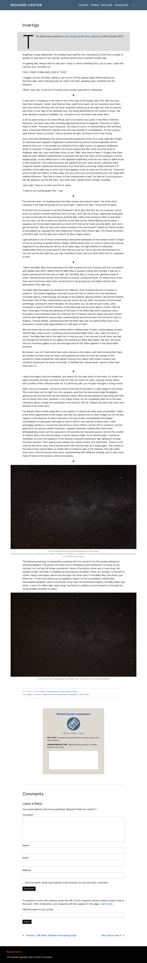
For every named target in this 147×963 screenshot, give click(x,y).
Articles (42, 691)
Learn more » (107, 904)
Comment (28, 815)
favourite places (62, 694)
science (81, 694)
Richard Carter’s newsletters (73, 714)
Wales (87, 694)
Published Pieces (65, 691)
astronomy (37, 694)
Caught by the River (49, 694)
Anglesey (30, 694)
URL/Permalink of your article (37, 909)
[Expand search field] (133, 5)
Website (26, 870)
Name (26, 845)
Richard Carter (26, 5)
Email (26, 857)
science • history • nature (73, 733)
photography (73, 694)
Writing (74, 691)
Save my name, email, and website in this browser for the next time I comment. (66, 882)
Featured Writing (52, 691)
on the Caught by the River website (80, 36)
